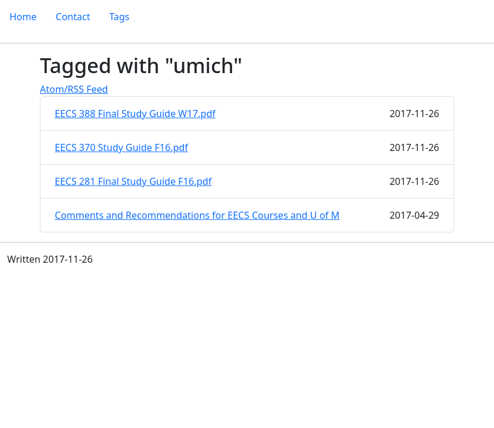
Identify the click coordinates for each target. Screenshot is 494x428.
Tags (119, 16)
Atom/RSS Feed (74, 89)
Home (23, 16)
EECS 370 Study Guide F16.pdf (121, 147)
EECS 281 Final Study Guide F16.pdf (133, 181)
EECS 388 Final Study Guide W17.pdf (135, 113)
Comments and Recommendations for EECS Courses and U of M (197, 215)
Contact (73, 16)
